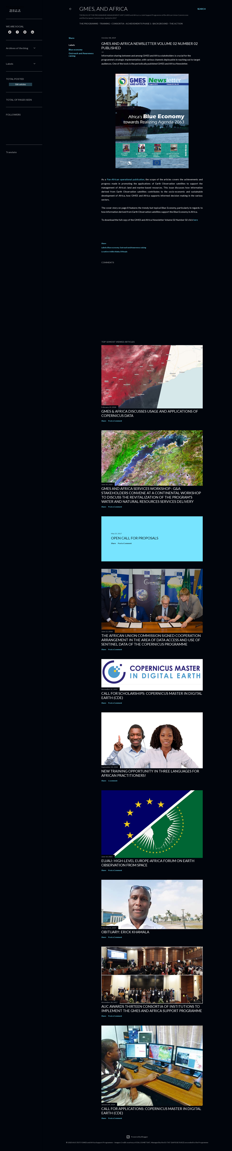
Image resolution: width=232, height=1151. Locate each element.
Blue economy (75, 49)
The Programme (88, 23)
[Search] (201, 8)
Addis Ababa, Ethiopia (118, 251)
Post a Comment (115, 421)
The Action (176, 23)
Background (160, 23)
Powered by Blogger (137, 1137)
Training (105, 23)
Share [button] (71, 38)
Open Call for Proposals (134, 538)
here (195, 219)
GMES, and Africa (103, 8)
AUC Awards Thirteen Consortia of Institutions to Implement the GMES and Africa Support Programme (151, 1008)
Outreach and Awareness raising (133, 247)
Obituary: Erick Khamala (125, 932)
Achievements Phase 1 (138, 23)
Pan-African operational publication (125, 179)
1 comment (112, 781)
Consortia (117, 23)
